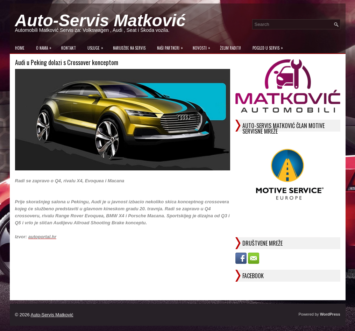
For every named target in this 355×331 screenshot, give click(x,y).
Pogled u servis (269, 46)
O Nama (45, 46)
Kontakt (68, 48)
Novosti (203, 46)
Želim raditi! (230, 48)
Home (19, 48)
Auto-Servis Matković (100, 20)
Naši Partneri (171, 46)
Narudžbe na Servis (129, 48)
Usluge (97, 46)
